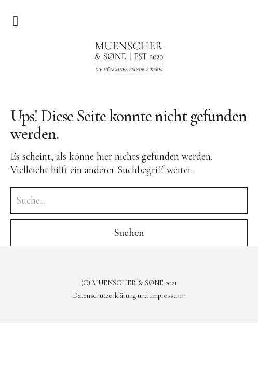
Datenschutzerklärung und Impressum (128, 295)
